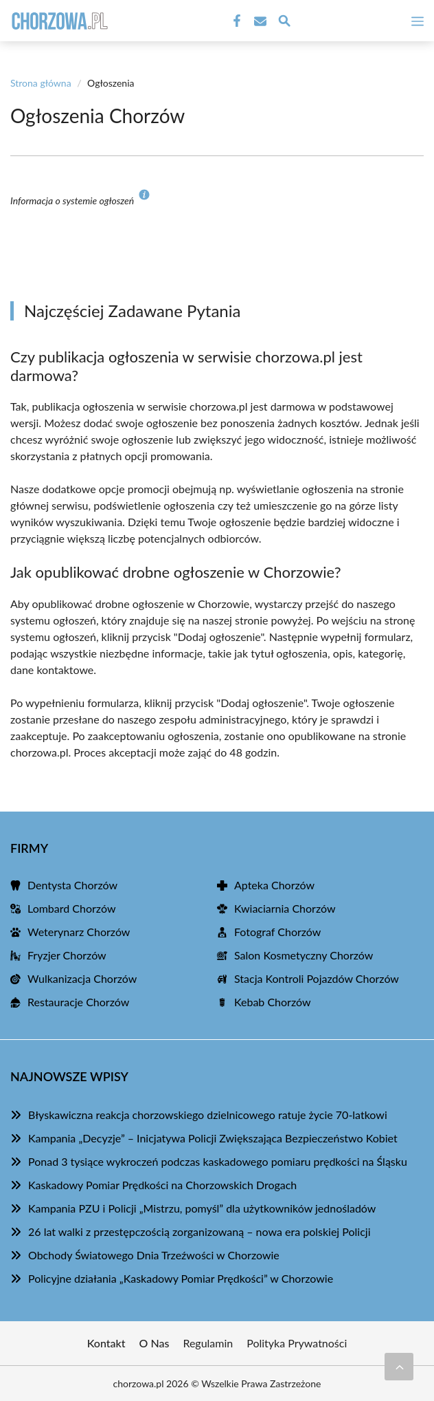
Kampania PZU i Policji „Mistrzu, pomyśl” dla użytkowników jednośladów (202, 1208)
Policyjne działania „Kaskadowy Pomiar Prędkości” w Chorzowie (180, 1278)
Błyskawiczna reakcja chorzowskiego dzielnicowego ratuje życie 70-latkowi (207, 1114)
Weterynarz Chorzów (78, 931)
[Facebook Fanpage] (235, 21)
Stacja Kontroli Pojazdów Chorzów (316, 978)
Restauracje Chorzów (78, 1001)
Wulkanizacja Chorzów (82, 978)
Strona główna (40, 83)
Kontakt (106, 1342)
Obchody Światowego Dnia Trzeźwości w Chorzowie (153, 1254)
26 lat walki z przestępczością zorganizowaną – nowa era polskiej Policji (199, 1231)
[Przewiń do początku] (399, 1366)
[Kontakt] (259, 21)
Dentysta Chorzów (72, 884)
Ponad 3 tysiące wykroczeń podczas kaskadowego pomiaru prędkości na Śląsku (217, 1161)
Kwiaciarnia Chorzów (285, 908)
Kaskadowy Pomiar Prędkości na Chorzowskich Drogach (162, 1184)
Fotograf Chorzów (277, 931)
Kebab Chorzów (272, 1001)
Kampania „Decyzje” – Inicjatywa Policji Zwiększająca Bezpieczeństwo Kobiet (213, 1137)
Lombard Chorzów (71, 908)
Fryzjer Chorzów (66, 955)
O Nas (154, 1342)
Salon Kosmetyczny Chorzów (303, 955)
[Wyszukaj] (284, 23)
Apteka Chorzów (274, 884)
